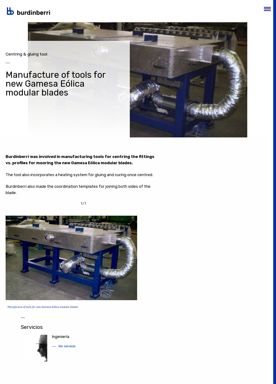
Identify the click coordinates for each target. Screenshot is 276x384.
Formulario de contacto (220, 378)
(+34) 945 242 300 (74, 382)
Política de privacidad (171, 369)
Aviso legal (164, 364)
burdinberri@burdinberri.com (224, 373)
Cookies (162, 374)
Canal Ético (164, 378)
